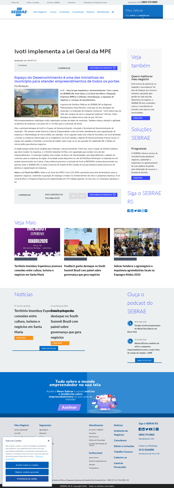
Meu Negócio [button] (21, 425)
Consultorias (78, 12)
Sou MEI (17, 433)
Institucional (15, 2)
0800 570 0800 (149, 2)
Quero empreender (21, 430)
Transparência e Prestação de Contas (95, 2)
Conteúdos (64, 12)
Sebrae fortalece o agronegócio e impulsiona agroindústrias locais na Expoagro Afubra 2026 (134, 270)
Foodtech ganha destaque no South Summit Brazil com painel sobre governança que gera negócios (84, 270)
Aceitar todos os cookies (27, 465)
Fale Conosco (93, 437)
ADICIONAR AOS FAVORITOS (102, 68)
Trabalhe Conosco (123, 451)
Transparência (94, 468)
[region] (27, 462)
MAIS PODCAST (144, 360)
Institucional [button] (95, 452)
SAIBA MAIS (137, 118)
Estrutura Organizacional (97, 461)
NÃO (82, 196)
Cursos (53, 12)
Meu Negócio (40, 12)
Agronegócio (43, 430)
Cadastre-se (120, 457)
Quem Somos (94, 458)
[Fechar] (49, 441)
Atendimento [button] (96, 425)
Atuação (92, 464)
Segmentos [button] (45, 425)
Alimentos (42, 433)
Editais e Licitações (33, 2)
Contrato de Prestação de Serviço (98, 444)
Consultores (71, 2)
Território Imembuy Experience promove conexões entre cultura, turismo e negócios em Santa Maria (38, 270)
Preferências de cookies (27, 479)
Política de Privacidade (97, 440)
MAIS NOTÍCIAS (49, 348)
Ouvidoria (92, 433)
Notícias (90, 12)
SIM (73, 196)
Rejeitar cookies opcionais (27, 472)
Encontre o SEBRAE (53, 2)
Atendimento (103, 12)
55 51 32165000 (146, 449)
